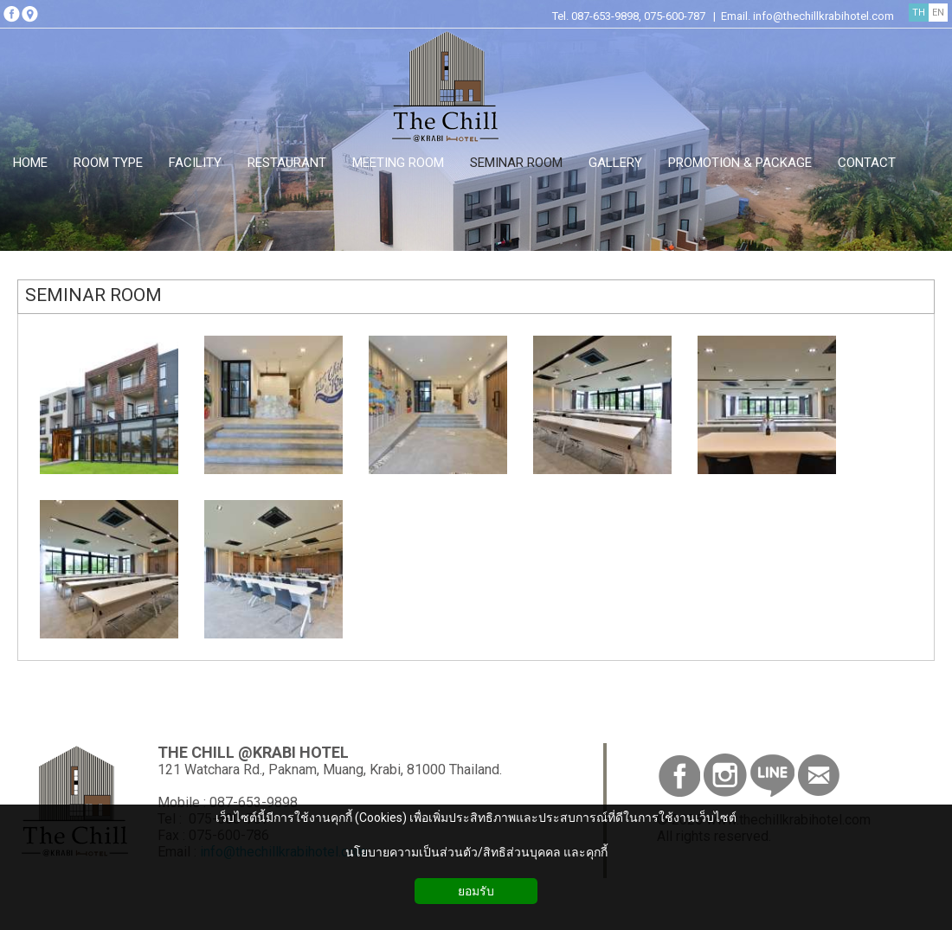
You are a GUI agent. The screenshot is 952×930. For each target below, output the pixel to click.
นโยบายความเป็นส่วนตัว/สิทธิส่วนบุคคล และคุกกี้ (476, 852)
